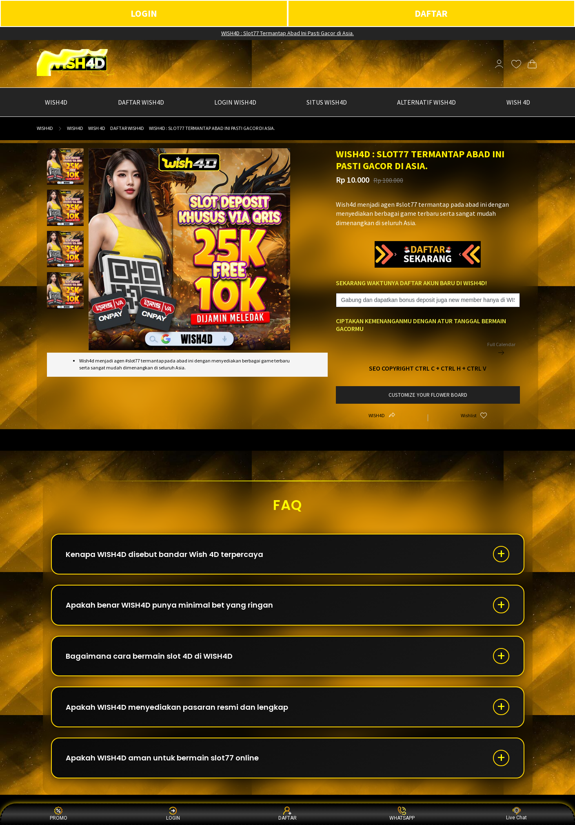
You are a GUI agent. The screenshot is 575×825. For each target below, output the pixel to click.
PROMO (58, 814)
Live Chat (516, 814)
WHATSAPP (402, 814)
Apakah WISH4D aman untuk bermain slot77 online (162, 758)
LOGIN (144, 13)
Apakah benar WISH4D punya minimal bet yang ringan (169, 605)
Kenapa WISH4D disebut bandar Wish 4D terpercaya (165, 554)
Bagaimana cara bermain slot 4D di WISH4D (149, 656)
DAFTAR (431, 13)
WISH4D (45, 128)
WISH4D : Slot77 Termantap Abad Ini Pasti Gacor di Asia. (287, 33)
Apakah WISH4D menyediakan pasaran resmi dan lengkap (177, 707)
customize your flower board (428, 394)
